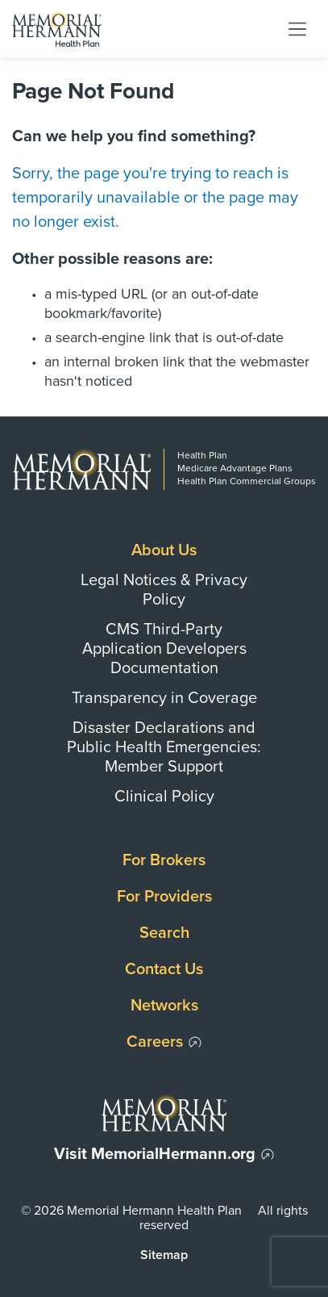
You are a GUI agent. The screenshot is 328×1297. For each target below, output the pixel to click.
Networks (164, 1005)
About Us (164, 550)
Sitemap (164, 1255)
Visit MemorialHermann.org (154, 1154)
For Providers (164, 896)
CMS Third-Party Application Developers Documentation (164, 649)
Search (164, 933)
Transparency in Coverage (164, 698)
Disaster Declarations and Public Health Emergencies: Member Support (164, 747)
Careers (155, 1042)
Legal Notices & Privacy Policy (164, 590)
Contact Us (164, 969)
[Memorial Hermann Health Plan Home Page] (57, 29)
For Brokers (164, 860)
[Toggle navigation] (297, 28)
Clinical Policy (164, 796)
